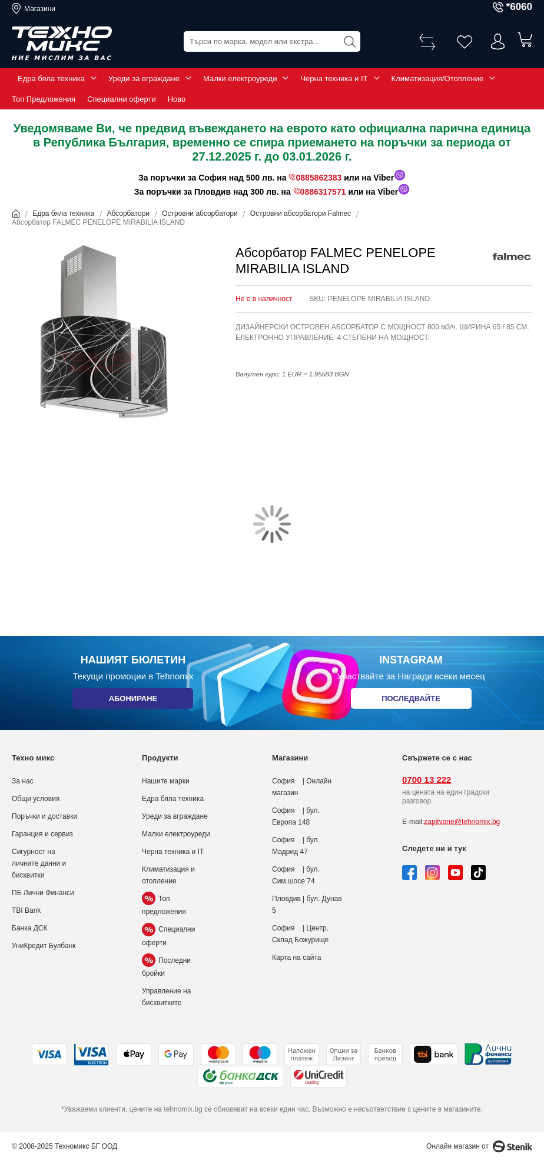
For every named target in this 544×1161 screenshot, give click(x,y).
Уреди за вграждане (144, 78)
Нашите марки (166, 781)
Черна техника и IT (333, 78)
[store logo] (62, 43)
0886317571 (323, 191)
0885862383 (318, 177)
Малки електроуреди (240, 78)
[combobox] (272, 41)
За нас (23, 781)
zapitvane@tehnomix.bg (462, 822)
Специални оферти (121, 99)
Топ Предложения (43, 99)
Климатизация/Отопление (438, 78)
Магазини (39, 9)
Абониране (132, 700)
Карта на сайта (296, 957)
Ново (177, 99)
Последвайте (411, 700)
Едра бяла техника (51, 78)
